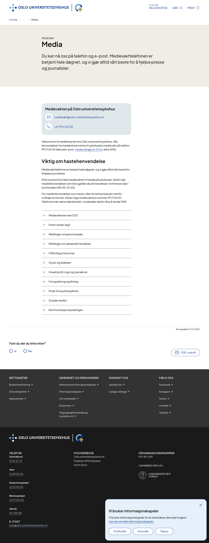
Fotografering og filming (63, 281)
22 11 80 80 (15, 512)
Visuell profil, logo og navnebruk (68, 272)
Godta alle (119, 531)
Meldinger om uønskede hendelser (70, 243)
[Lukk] (200, 505)
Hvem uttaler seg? (60, 224)
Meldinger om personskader (66, 234)
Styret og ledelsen (60, 262)
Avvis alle (143, 531)
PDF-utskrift (188, 352)
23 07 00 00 (16, 499)
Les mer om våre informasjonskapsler (131, 521)
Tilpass (164, 531)
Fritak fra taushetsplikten (64, 291)
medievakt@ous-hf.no (89, 149)
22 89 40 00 (16, 473)
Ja (15, 351)
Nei (30, 351)
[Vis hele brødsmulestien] (24, 19)
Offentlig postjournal (61, 253)
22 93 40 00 (16, 486)
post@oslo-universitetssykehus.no (28, 525)
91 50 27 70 (15, 460)
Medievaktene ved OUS (63, 215)
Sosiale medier (58, 300)
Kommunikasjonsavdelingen (66, 310)
